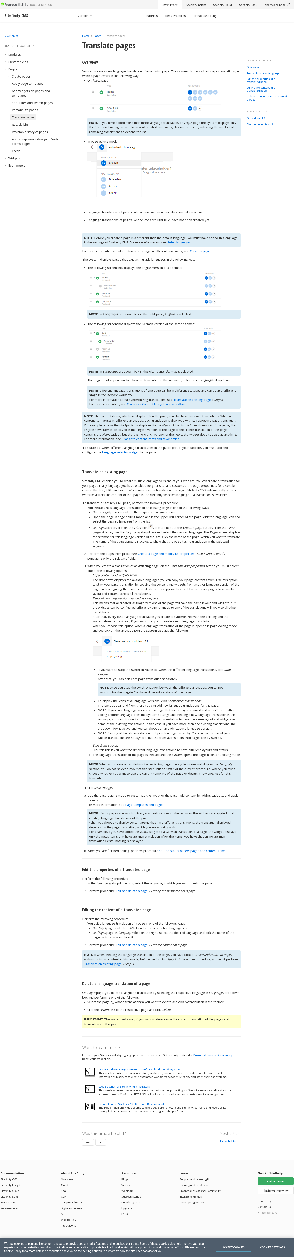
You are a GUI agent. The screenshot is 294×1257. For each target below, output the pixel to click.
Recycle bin (228, 1141)
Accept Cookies (233, 1247)
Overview (253, 67)
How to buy (265, 1201)
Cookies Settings (272, 1247)
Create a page (200, 251)
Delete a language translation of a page (267, 98)
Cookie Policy (12, 1251)
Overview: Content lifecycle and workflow (156, 404)
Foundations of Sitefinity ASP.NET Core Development (131, 1104)
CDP (63, 1196)
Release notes (10, 1208)
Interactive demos (191, 1196)
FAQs (124, 1214)
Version (85, 16)
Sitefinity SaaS (10, 1196)
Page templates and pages (144, 805)
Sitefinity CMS (9, 1179)
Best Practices (175, 16)
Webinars (127, 1191)
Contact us (264, 1207)
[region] (147, 1247)
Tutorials (151, 16)
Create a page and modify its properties (166, 554)
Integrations (68, 1225)
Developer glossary (192, 1202)
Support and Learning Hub (196, 1179)
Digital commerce (71, 1208)
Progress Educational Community (200, 1191)
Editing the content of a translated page (261, 89)
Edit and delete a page (132, 891)
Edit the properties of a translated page (261, 80)
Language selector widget (120, 452)
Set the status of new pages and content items (192, 851)
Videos (125, 1185)
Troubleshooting (205, 16)
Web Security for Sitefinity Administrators (124, 1086)
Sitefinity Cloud (10, 1191)
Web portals (68, 1219)
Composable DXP (71, 1202)
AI (62, 1214)
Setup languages (179, 242)
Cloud (64, 1185)
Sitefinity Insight (10, 1185)
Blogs (124, 1179)
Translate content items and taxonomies (150, 439)
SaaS (64, 1191)
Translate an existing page (263, 73)
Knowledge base (131, 1202)
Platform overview (260, 124)
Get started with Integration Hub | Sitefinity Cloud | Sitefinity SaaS (140, 1069)
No (100, 1142)
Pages (97, 36)
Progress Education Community (212, 1055)
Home (86, 36)
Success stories (131, 1196)
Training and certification (195, 1185)
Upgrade (126, 1208)
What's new (8, 1202)
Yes (88, 1142)
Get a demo (256, 118)
